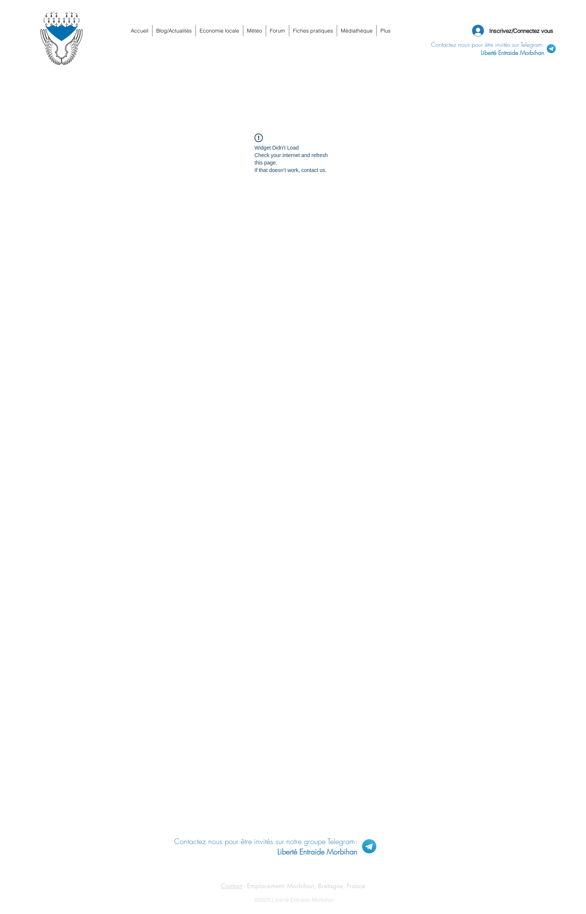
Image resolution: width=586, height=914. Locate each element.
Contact (231, 886)
